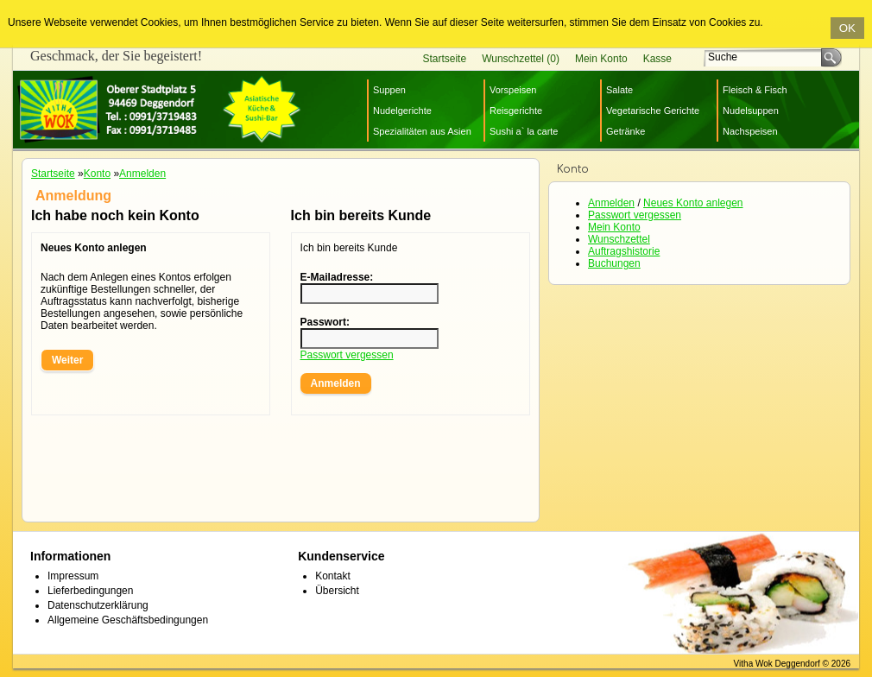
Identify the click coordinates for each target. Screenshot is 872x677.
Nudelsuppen (751, 110)
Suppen (389, 90)
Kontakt (333, 576)
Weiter (67, 360)
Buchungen (614, 263)
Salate (619, 90)
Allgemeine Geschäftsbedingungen (127, 620)
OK (847, 28)
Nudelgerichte (402, 110)
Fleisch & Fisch (755, 90)
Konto (97, 174)
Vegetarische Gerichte (652, 110)
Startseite (444, 59)
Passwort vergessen (634, 215)
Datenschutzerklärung (97, 605)
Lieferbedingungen (90, 591)
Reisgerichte (516, 110)
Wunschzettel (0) (520, 59)
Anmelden (611, 203)
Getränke (625, 131)
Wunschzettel (619, 239)
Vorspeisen (513, 90)
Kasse (657, 59)
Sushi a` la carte (524, 131)
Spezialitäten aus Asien (422, 131)
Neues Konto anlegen (692, 203)
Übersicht (337, 591)
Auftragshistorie (624, 251)
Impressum (72, 576)
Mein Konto (601, 59)
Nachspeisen (750, 131)
